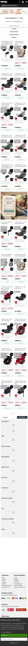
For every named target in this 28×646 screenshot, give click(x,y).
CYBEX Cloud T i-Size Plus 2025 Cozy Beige (20, 74)
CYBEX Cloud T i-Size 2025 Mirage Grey (20, 222)
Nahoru (5, 417)
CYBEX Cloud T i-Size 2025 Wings (20, 287)
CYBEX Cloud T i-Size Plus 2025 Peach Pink (20, 136)
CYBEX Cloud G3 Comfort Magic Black (6, 349)
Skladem (14, 37)
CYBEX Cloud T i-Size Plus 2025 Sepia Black (6, 74)
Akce (3, 577)
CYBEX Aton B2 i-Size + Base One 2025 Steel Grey (21, 382)
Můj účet (16, 579)
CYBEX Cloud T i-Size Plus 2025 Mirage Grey (20, 165)
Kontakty (4, 584)
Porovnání (16, 582)
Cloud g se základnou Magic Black (6, 222)
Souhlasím (4, 635)
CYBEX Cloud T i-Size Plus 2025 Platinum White (20, 104)
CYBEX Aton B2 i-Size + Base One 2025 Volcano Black (7, 104)
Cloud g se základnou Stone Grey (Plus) (6, 255)
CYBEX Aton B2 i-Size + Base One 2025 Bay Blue (7, 382)
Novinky (14, 29)
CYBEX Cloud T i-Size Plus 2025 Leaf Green (6, 136)
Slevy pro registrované (19, 587)
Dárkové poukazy (18, 585)
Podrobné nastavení (7, 639)
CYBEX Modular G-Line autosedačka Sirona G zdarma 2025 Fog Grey (7, 43)
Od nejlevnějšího (14, 34)
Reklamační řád (5, 587)
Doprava (4, 579)
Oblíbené (16, 580)
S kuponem (17, 62)
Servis (15, 577)
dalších (22, 417)
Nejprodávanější (14, 26)
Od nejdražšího (14, 31)
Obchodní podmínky (7, 585)
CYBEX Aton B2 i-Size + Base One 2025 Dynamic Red (7, 288)
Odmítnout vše (14, 643)
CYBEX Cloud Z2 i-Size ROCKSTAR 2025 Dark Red (20, 321)
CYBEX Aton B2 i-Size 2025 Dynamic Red (20, 349)
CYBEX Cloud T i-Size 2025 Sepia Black (6, 320)
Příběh (3, 580)
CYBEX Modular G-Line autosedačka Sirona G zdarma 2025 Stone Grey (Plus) (7, 167)
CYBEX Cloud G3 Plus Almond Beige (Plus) (20, 255)
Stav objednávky (18, 584)
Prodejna (4, 582)
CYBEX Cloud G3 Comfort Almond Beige (19, 43)
